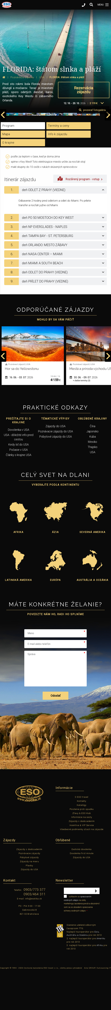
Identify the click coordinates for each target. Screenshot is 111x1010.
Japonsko (92, 469)
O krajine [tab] (8, 180)
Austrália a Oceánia (92, 617)
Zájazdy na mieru (29, 899)
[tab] (55, 227)
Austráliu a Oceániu (77, 973)
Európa (55, 617)
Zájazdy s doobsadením (82, 859)
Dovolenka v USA (18, 467)
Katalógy (81, 843)
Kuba (92, 474)
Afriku (100, 983)
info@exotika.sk (33, 936)
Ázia (55, 570)
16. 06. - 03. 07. (19, 415)
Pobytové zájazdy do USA (55, 474)
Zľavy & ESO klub (81, 851)
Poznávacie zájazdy (29, 891)
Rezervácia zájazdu (83, 90)
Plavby (29, 903)
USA (92, 490)
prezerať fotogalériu (92, 147)
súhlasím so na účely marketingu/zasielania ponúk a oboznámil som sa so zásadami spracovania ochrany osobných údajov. (81, 941)
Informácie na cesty (81, 855)
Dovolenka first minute (81, 891)
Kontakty (81, 839)
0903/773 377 (35, 927)
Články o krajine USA (18, 492)
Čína (92, 464)
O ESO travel (81, 835)
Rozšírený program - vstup (80, 216)
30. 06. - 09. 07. (84, 415)
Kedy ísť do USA (18, 482)
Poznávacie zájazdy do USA (55, 469)
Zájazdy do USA (55, 464)
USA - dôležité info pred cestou (18, 475)
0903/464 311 (35, 932)
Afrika (18, 570)
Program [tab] (8, 163)
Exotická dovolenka (82, 887)
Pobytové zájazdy (29, 895)
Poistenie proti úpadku (82, 847)
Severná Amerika (92, 570)
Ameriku (101, 976)
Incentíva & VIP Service (82, 863)
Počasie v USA (18, 487)
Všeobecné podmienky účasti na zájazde (81, 867)
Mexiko (92, 479)
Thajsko (92, 484)
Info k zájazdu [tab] (57, 172)
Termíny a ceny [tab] (58, 163)
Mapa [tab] (6, 172)
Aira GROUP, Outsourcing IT (97, 1006)
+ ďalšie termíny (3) (81, 418)
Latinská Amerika (18, 617)
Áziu (96, 969)
